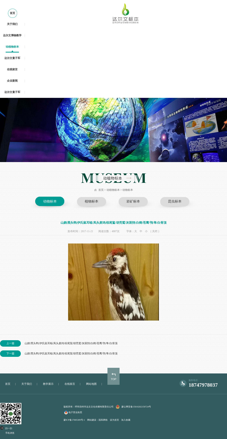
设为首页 (114, 420)
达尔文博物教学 (12, 35)
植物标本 (91, 201)
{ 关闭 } (154, 231)
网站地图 (91, 384)
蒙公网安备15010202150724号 (136, 406)
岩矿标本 (133, 201)
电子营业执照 (73, 412)
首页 (12, 13)
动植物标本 (12, 46)
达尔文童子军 (12, 58)
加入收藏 (125, 420)
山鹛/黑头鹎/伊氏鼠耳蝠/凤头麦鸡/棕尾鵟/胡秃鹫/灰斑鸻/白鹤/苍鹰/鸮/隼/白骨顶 (58, 343)
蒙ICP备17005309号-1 (74, 420)
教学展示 (48, 384)
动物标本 (127, 190)
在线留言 (12, 69)
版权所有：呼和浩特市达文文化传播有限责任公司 (89, 406)
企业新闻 (12, 80)
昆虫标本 (175, 201)
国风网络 (103, 420)
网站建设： (93, 420)
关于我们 (12, 24)
